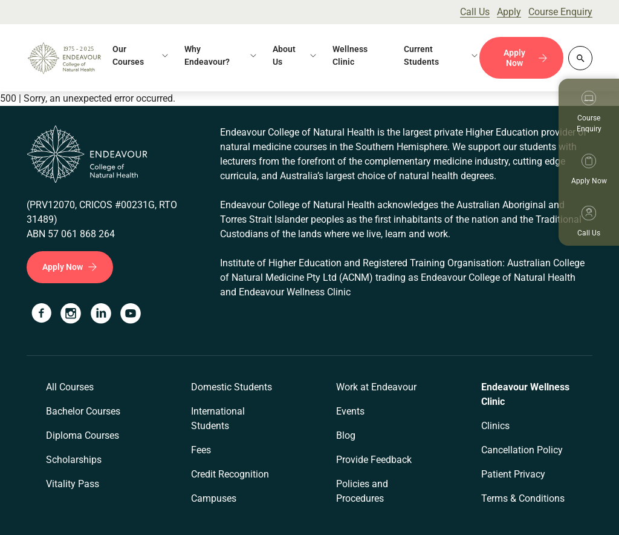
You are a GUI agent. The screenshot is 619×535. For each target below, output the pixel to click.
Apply (509, 12)
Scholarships (74, 459)
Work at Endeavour (376, 387)
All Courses (70, 387)
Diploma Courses (82, 435)
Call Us (475, 12)
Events (350, 411)
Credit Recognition (230, 474)
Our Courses (128, 55)
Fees (201, 450)
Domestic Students (231, 387)
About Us (284, 55)
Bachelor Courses (83, 411)
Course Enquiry (560, 12)
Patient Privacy (513, 474)
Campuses (213, 498)
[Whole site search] (580, 58)
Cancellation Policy (522, 450)
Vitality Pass (72, 484)
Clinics (495, 426)
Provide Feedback (374, 459)
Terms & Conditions (523, 498)
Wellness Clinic (350, 55)
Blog (345, 435)
